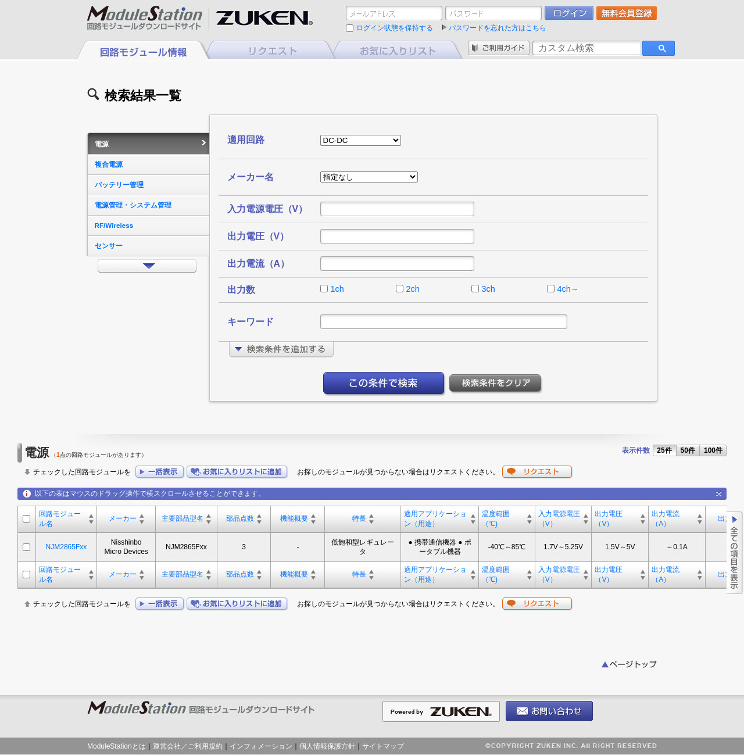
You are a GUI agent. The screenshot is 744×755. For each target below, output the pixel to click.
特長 (359, 518)
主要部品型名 (182, 518)
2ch (413, 289)
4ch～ (568, 289)
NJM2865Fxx (66, 547)
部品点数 (240, 518)
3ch (488, 289)
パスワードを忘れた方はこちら (497, 28)
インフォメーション (261, 746)
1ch (337, 289)
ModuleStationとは (116, 746)
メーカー (123, 518)
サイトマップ (383, 746)
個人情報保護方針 (327, 746)
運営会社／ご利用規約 (188, 746)
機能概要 (294, 518)
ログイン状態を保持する (394, 28)
